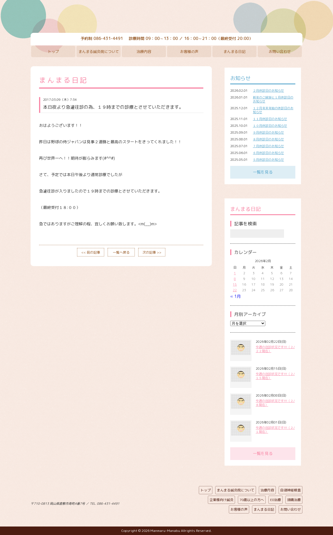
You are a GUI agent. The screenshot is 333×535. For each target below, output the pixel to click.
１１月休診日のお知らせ (270, 119)
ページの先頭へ (162, 502)
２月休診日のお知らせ (268, 90)
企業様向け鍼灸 (221, 499)
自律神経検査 (290, 490)
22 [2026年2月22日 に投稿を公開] (235, 290)
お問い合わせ (280, 51)
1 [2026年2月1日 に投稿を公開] (235, 273)
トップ (53, 51)
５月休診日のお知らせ (268, 159)
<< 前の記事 (90, 252)
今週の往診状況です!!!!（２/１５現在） (275, 376)
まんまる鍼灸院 (166, 16)
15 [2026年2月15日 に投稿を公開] (235, 284)
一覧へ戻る (121, 252)
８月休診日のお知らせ (268, 139)
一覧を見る (263, 172)
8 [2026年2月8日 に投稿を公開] (235, 279)
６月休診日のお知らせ (268, 153)
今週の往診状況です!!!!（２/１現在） (275, 429)
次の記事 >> (151, 252)
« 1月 (235, 296)
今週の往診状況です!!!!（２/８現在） (275, 403)
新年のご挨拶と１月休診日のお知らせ (273, 99)
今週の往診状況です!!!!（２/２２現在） (275, 349)
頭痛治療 (294, 499)
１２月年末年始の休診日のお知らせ (273, 110)
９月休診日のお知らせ (268, 132)
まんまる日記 (234, 51)
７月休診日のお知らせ (268, 146)
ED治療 (275, 499)
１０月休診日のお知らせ (270, 125)
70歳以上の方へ (252, 499)
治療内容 (143, 51)
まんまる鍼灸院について (98, 51)
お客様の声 (189, 51)
